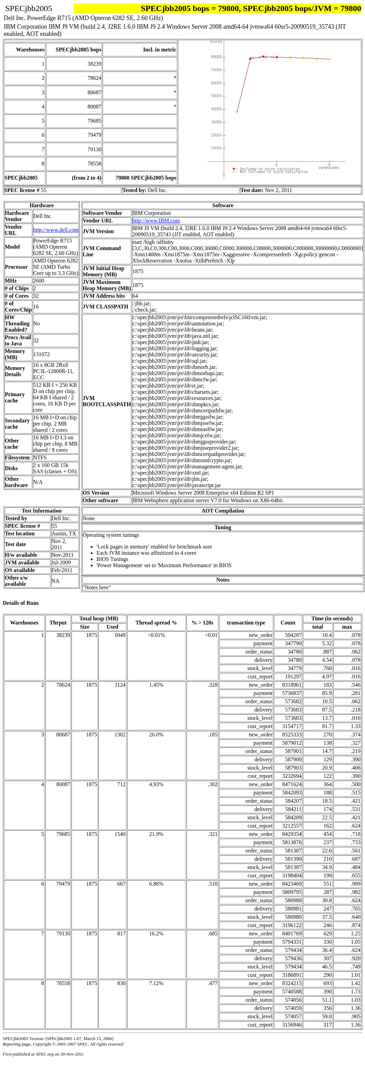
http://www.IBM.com (156, 220)
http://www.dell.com (55, 230)
